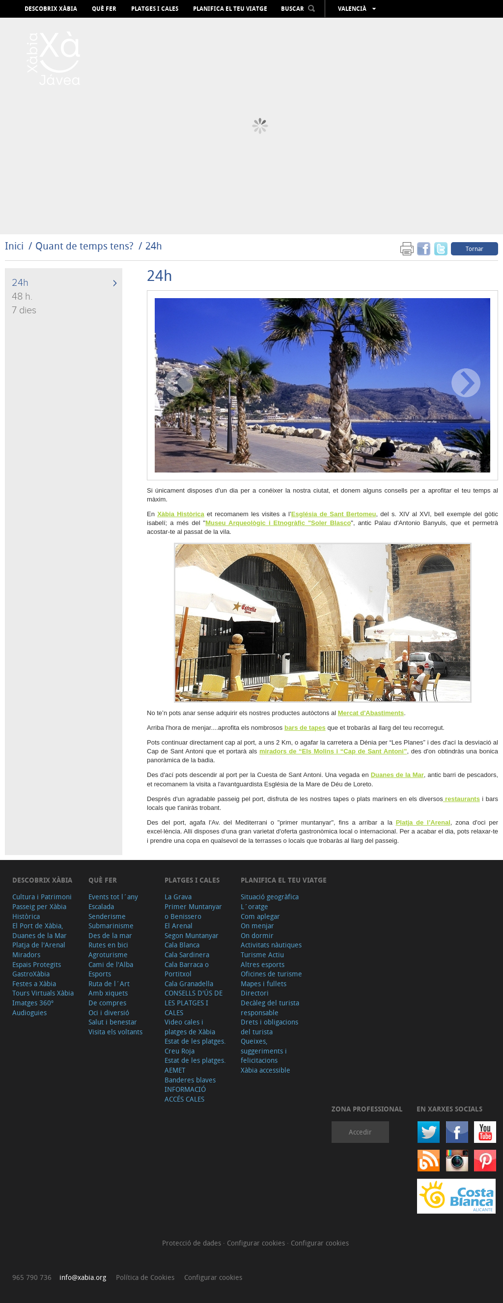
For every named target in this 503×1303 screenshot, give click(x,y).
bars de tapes (305, 727)
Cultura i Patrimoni (42, 896)
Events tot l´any (113, 896)
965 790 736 (32, 1277)
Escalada (101, 906)
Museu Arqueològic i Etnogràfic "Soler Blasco (278, 523)
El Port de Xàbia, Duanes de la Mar (39, 930)
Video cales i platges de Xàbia (190, 1026)
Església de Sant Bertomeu (333, 514)
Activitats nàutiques (271, 944)
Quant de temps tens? (84, 245)
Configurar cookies (257, 1243)
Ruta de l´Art (109, 983)
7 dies (24, 310)
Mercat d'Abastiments (371, 713)
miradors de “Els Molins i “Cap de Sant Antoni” (333, 751)
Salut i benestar (112, 1021)
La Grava (178, 896)
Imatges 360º (33, 1002)
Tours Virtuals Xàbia (43, 993)
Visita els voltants (115, 1031)
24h (153, 245)
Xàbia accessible (265, 1070)
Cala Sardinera (187, 954)
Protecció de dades (192, 1243)
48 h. (22, 297)
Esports (99, 973)
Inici (14, 245)
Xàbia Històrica (180, 514)
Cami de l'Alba (110, 964)
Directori (255, 993)
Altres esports (262, 964)
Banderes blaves (190, 1079)
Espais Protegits (36, 964)
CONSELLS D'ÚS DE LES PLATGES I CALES (194, 1002)
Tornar (474, 248)
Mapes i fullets (263, 983)
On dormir (257, 935)
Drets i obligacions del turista (269, 1026)
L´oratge (254, 906)
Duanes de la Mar (397, 774)
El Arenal (179, 925)
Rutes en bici (108, 944)
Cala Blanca (182, 944)
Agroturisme (108, 954)
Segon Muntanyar (192, 935)
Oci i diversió (108, 1012)
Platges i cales (154, 9)
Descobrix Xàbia (51, 9)
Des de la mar (110, 935)
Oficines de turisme (271, 973)
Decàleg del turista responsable (270, 1007)
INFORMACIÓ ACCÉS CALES (185, 1094)
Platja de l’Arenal (423, 822)
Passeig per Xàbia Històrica (39, 911)
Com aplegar (260, 916)
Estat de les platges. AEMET (195, 1065)
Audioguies (29, 1012)
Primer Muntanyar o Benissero (193, 911)
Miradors (26, 954)
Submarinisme (111, 925)
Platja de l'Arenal (38, 944)
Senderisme (107, 916)
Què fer (104, 9)
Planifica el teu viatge (230, 9)
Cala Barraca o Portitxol (187, 969)
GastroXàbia (31, 973)
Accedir (360, 1132)
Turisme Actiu (262, 954)
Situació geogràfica (270, 896)
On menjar (257, 925)
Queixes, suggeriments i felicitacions (264, 1050)
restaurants (461, 799)
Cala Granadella (189, 983)
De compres (107, 1002)
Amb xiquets (108, 993)
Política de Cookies (145, 1277)
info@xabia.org (82, 1277)
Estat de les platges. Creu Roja (195, 1045)
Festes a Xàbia (34, 983)
